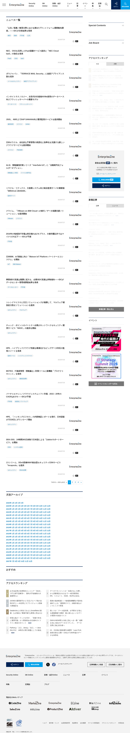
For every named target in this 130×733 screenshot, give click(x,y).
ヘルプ (44, 723)
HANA (28, 124)
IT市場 (22, 35)
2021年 (8, 518)
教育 (9, 35)
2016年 (8, 534)
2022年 (8, 515)
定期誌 (99, 4)
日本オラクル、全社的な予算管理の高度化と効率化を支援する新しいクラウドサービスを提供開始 (35, 143)
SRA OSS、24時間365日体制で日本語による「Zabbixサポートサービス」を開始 (35, 441)
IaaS (22, 58)
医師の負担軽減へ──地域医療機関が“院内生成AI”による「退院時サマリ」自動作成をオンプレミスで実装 (66, 603)
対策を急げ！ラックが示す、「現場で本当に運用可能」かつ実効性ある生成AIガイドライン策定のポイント (25, 620)
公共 (28, 35)
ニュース (115, 206)
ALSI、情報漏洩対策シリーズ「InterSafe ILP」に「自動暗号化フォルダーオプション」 (34, 166)
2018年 (8, 527)
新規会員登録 (105, 180)
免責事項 (75, 723)
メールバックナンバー (106, 174)
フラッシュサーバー (26, 104)
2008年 (8, 558)
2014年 (8, 540)
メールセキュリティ (14, 81)
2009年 (8, 555)
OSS (15, 58)
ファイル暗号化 (26, 173)
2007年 (8, 561)
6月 (28, 506)
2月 (16, 503)
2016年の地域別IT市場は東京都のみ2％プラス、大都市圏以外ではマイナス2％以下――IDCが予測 (35, 235)
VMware (10, 218)
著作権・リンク (54, 723)
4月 (22, 503)
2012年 (8, 546)
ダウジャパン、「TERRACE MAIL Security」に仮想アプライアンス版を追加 (35, 75)
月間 (115, 64)
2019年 (8, 524)
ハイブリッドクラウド (25, 356)
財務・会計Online (51, 675)
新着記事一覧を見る (106, 309)
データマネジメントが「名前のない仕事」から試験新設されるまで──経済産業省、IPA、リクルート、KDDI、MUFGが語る (65, 593)
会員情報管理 (65, 723)
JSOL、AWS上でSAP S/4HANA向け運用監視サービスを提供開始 (34, 119)
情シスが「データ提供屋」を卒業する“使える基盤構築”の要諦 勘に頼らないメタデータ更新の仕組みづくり (66, 613)
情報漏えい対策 (13, 173)
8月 (34, 506)
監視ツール (11, 356)
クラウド (19, 124)
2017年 (8, 530)
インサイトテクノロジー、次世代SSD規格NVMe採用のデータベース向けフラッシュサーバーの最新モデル (35, 98)
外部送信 (121, 723)
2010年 (8, 552)
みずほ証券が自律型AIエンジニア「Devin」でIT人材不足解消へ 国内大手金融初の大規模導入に (26, 593)
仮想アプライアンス (30, 81)
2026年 (8, 503)
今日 (97, 64)
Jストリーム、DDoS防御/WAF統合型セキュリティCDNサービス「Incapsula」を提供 (33, 464)
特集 (93, 4)
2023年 (8, 512)
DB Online (29, 675)
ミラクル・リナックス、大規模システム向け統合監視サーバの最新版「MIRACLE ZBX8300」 (35, 189)
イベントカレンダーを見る (106, 384)
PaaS (9, 58)
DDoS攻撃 (23, 470)
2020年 (8, 521)
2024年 (8, 509)
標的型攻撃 (23, 379)
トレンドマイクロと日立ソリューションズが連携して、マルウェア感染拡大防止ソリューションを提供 (35, 303)
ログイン (106, 185)
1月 (13, 503)
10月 (41, 506)
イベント (85, 4)
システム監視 (18, 447)
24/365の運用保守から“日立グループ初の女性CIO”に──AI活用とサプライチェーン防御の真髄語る (26, 603)
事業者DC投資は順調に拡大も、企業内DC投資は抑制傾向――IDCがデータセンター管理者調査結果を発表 (35, 281)
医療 (15, 35)
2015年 (8, 537)
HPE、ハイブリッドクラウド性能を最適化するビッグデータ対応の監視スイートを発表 (35, 349)
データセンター (13, 287)
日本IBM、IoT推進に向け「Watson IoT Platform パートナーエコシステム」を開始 (34, 258)
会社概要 (83, 723)
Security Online (12, 675)
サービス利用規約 (93, 723)
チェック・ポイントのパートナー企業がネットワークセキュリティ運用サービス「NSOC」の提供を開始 (35, 326)
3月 (19, 503)
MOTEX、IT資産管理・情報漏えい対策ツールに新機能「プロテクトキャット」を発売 (35, 372)
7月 (31, 506)
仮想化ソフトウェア (21, 401)
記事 (77, 4)
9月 (37, 506)
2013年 (8, 543)
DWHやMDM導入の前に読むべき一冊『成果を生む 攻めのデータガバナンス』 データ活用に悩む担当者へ (66, 622)
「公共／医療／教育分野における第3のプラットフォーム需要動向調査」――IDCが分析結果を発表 (35, 29)
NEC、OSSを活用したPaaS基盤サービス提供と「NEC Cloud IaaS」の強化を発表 (32, 52)
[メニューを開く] (4, 4)
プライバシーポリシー (109, 723)
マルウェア (23, 310)
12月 (49, 506)
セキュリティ (12, 310)
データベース (12, 104)
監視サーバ (11, 196)
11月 (45, 506)
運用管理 (10, 124)
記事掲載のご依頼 (96, 665)
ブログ (46, 684)
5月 (25, 506)
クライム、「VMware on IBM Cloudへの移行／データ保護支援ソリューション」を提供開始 (35, 212)
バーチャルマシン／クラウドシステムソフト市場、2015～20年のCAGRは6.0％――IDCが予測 (33, 395)
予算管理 (19, 150)
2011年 (8, 549)
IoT (9, 264)
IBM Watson (17, 264)
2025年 (8, 506)
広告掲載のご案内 (115, 665)
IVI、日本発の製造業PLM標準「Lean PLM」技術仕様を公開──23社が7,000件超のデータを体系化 (66, 632)
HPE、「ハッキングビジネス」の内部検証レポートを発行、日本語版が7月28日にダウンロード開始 (35, 418)
